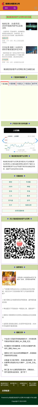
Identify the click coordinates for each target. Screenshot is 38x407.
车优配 (28, 182)
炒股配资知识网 (23, 384)
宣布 (10, 191)
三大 (10, 196)
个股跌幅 (12, 83)
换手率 (34, 83)
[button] (3, 140)
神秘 (28, 186)
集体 (28, 196)
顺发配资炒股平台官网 (4, 384)
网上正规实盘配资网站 (32, 384)
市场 (28, 191)
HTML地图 (33, 397)
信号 (28, 200)
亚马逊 (10, 200)
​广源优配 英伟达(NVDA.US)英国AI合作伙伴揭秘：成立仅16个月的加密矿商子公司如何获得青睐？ (18, 291)
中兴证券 (5, 59)
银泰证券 (5, 38)
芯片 (10, 205)
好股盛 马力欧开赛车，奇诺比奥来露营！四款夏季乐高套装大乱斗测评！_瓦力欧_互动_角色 (20, 362)
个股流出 (27, 83)
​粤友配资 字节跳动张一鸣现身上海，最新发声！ (20, 308)
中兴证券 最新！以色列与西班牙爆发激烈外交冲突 (12, 48)
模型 (10, 182)
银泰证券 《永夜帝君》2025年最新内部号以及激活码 (12, 26)
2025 (10, 186)
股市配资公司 (13, 384)
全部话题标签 (19, 210)
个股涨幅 (4, 84)
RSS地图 (27, 397)
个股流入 (20, 83)
